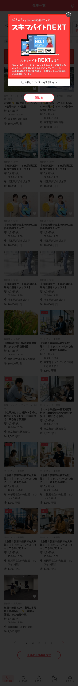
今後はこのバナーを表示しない (41, 82)
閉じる (39, 97)
